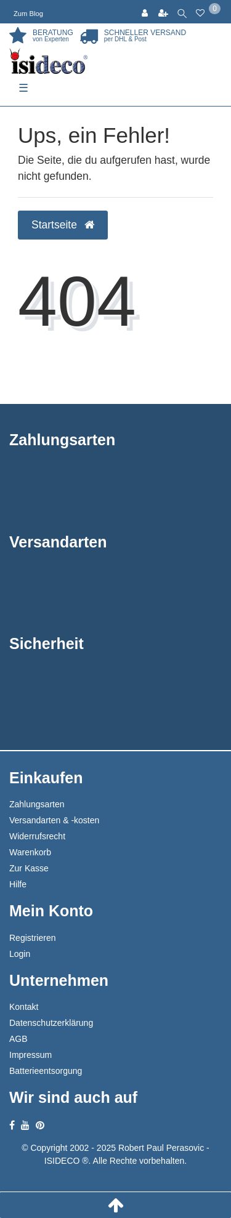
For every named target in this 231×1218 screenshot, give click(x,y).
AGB (18, 1039)
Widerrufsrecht (37, 836)
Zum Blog (28, 13)
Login (19, 954)
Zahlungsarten (37, 804)
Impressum (30, 1055)
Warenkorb (30, 852)
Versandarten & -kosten (54, 820)
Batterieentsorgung (45, 1071)
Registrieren (32, 938)
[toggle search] (182, 11)
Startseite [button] (62, 225)
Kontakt (23, 1007)
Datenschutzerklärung (51, 1023)
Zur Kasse (29, 868)
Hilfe (17, 884)
